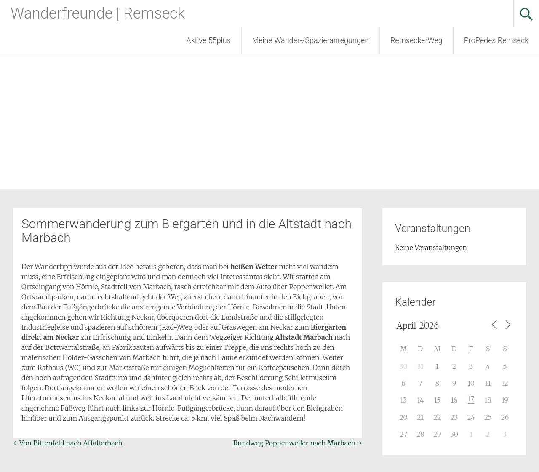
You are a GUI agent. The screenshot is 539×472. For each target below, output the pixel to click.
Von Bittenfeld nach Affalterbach (68, 443)
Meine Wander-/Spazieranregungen (310, 40)
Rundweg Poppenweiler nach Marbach (297, 443)
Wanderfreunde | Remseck (98, 13)
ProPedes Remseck (496, 40)
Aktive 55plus (209, 40)
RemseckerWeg (416, 40)
